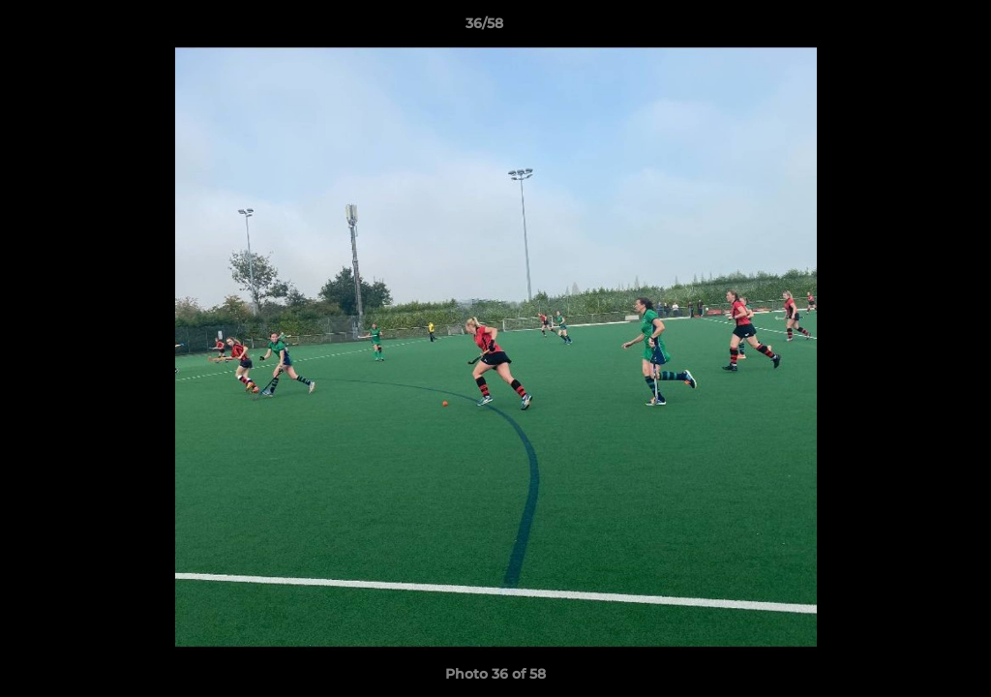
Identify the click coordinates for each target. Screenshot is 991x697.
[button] (909, 28)
